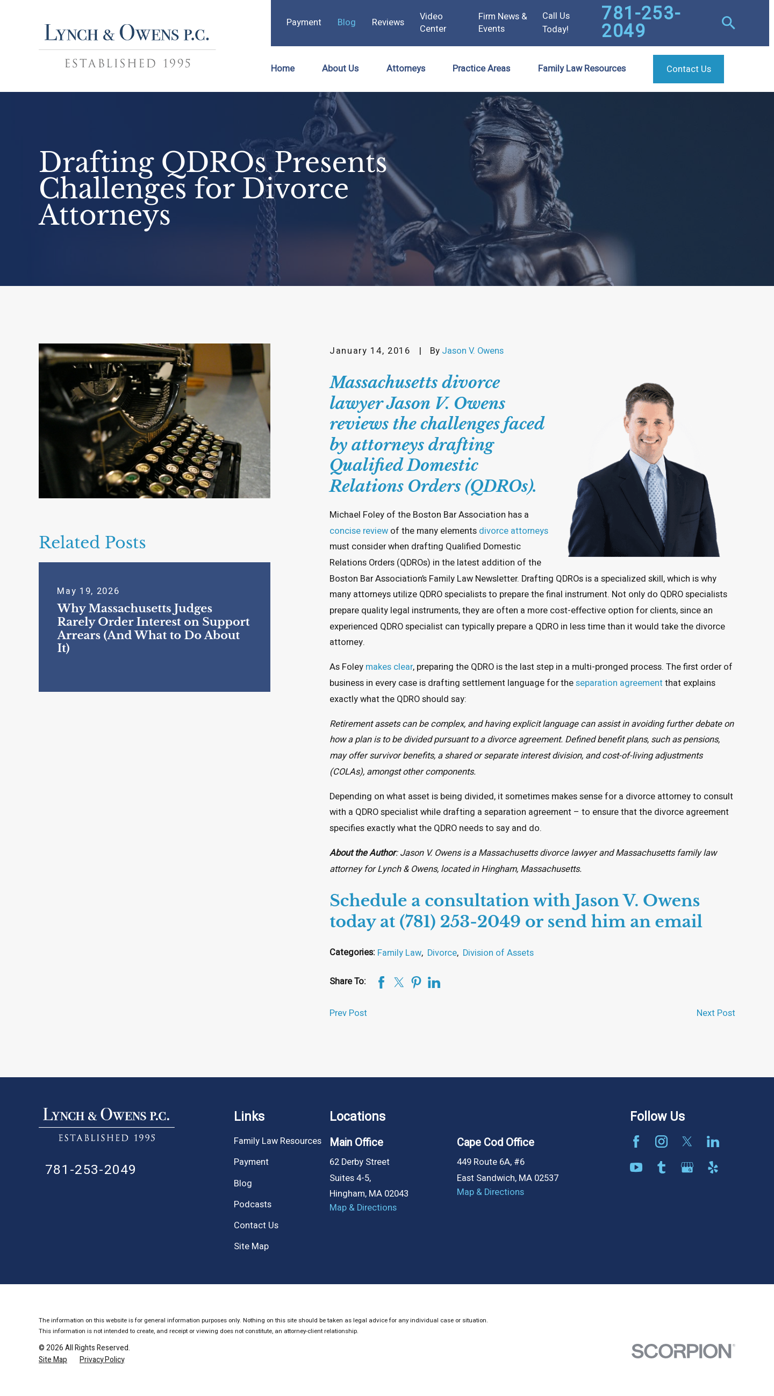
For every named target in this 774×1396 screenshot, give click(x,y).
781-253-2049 (640, 23)
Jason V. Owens (473, 351)
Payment (303, 22)
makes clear (389, 667)
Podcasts (252, 1204)
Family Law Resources (277, 1141)
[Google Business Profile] (687, 1167)
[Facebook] (636, 1141)
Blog (347, 22)
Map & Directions (363, 1207)
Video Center (433, 22)
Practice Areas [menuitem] (481, 68)
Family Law (399, 953)
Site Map (251, 1246)
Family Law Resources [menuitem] (582, 68)
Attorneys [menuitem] (405, 68)
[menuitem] (53, 1360)
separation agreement (619, 683)
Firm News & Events (502, 22)
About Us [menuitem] (340, 68)
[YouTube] (636, 1167)
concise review (358, 531)
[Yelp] (713, 1167)
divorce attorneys (513, 531)
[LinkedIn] (713, 1141)
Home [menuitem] (283, 68)
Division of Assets (498, 953)
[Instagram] (661, 1141)
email (679, 922)
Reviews (388, 22)
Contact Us (256, 1225)
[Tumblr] (661, 1167)
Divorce (442, 953)
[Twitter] (687, 1141)
